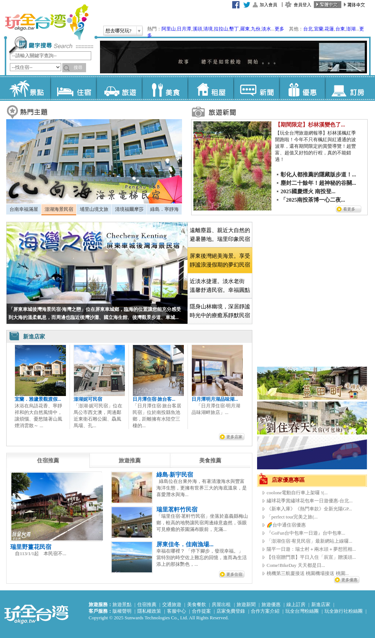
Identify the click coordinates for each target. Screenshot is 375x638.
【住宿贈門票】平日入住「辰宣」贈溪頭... (311, 557)
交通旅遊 (171, 604)
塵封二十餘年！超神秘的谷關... (318, 183)
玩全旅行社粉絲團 (343, 611)
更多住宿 (234, 574)
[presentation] (48, 460)
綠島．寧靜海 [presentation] (164, 209)
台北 (308, 29)
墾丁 (234, 29)
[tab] (23, 209)
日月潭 (184, 29)
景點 (27, 88)
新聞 (256, 88)
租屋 (210, 88)
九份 (255, 29)
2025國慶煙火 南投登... (308, 191)
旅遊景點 (121, 604)
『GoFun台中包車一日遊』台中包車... (306, 533)
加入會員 (268, 4)
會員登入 (302, 4)
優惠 (302, 88)
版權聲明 (121, 611)
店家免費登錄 (230, 611)
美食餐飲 (196, 604)
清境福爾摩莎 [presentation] (129, 209)
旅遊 (119, 88)
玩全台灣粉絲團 (302, 611)
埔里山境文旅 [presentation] (94, 209)
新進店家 (320, 604)
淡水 (266, 29)
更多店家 (234, 436)
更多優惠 (349, 580)
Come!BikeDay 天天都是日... (296, 565)
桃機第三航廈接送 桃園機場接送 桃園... (308, 573)
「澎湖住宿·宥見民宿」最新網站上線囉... (309, 541)
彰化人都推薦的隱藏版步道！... (318, 174)
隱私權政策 (149, 611)
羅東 (245, 29)
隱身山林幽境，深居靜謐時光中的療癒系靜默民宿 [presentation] (220, 311)
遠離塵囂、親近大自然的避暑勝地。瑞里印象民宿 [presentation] (220, 234)
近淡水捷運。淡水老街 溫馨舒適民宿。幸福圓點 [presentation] (220, 285)
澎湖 (351, 29)
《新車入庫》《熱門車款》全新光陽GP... (309, 508)
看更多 (349, 209)
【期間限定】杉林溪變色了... (310, 125)
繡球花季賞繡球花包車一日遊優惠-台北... (310, 500)
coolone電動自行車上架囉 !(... (297, 492)
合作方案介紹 (265, 611)
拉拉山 (221, 29)
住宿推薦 (146, 604)
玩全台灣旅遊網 (46, 22)
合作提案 (201, 611)
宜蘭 (318, 29)
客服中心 (176, 611)
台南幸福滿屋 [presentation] (24, 209)
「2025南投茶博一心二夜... (313, 200)
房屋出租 (221, 604)
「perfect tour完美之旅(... (292, 517)
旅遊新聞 (246, 604)
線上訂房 (295, 604)
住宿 (73, 88)
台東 (340, 29)
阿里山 (168, 29)
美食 (165, 88)
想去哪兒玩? (118, 30)
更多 (279, 29)
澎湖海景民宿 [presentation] (59, 209)
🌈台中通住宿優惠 (286, 525)
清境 (208, 29)
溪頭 (197, 29)
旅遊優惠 (271, 604)
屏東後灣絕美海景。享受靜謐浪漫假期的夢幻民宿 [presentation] (220, 260)
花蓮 (329, 29)
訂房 (348, 88)
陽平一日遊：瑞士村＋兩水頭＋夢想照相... (311, 549)
